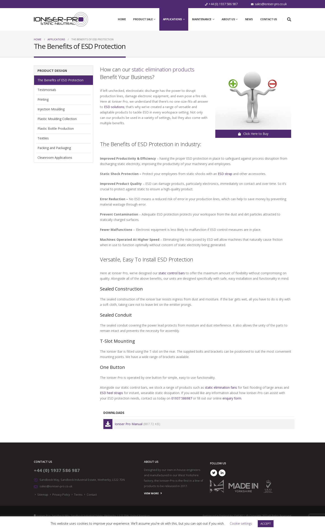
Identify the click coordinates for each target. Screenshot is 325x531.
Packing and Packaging (54, 148)
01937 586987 (181, 398)
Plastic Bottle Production (55, 128)
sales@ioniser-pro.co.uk (55, 486)
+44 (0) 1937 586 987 (57, 470)
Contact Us (268, 19)
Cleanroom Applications (54, 157)
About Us (228, 19)
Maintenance (201, 19)
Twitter (213, 473)
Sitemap (42, 495)
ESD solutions (114, 107)
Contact (92, 495)
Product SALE (143, 19)
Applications (172, 19)
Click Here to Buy (253, 134)
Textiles (43, 138)
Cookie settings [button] (241, 523)
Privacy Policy (61, 495)
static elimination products (163, 69)
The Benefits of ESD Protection (60, 80)
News (249, 19)
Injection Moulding (51, 109)
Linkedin (222, 473)
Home (122, 19)
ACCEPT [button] (265, 524)
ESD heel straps (111, 393)
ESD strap (225, 174)
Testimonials (46, 90)
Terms (78, 495)
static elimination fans (221, 387)
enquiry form (232, 398)
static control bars (171, 273)
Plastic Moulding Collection (57, 119)
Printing (43, 99)
